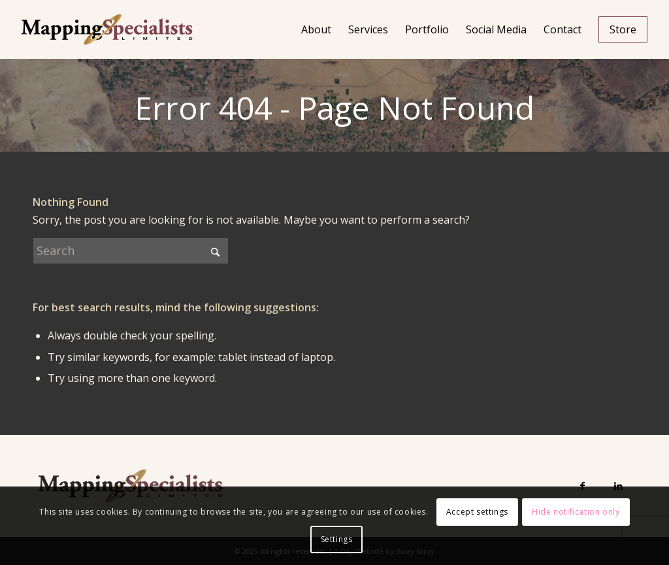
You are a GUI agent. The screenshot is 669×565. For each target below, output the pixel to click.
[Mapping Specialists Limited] (106, 29)
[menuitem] (316, 29)
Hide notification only (575, 511)
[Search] (131, 250)
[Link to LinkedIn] (618, 486)
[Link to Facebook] (582, 486)
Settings (337, 539)
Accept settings (477, 511)
